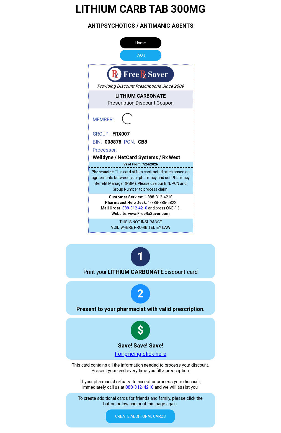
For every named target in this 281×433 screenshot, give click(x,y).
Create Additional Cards (140, 416)
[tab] (140, 55)
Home (140, 43)
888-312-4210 (134, 208)
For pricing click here (140, 354)
